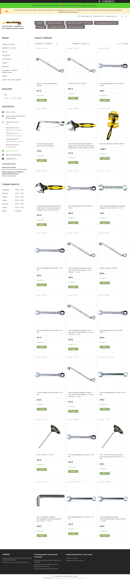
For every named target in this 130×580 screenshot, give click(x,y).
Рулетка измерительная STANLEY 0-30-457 (112, 84)
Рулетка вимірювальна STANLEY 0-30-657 (50, 269)
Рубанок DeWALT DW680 (108, 268)
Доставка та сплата (56, 27)
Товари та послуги (54, 23)
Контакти (40, 27)
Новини (4, 63)
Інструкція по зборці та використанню (10, 71)
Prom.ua (75, 576)
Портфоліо (6, 55)
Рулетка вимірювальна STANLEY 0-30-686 (50, 331)
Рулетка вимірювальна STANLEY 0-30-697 (81, 456)
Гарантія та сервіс (72, 558)
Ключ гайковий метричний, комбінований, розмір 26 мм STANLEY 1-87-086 (113, 519)
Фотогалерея (6, 59)
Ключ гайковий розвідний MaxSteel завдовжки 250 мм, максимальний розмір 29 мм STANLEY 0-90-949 (49, 208)
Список (125, 43)
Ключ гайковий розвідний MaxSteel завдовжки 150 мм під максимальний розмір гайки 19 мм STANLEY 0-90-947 (81, 146)
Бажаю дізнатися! (89, 5)
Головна (39, 23)
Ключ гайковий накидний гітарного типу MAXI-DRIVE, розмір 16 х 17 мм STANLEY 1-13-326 (80, 394)
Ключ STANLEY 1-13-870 (45, 455)
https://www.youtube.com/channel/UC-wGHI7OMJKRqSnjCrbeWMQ (15, 169)
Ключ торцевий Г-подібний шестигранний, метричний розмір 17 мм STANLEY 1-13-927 (49, 519)
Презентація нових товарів (11, 80)
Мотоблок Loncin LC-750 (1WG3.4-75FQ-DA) (15, 562)
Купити (42, 100)
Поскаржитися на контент (61, 578)
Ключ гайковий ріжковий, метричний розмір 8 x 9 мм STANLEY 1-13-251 (112, 207)
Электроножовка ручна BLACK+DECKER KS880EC (45, 145)
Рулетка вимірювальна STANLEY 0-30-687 (50, 393)
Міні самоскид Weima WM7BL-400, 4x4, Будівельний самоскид (46, 565)
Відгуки (4, 76)
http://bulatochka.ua (12, 151)
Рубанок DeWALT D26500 (77, 83)
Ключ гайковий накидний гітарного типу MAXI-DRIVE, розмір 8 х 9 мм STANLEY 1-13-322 (80, 270)
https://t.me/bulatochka (13, 155)
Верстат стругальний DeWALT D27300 (47, 84)
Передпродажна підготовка (106, 23)
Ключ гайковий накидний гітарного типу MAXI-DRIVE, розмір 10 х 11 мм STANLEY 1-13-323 (80, 332)
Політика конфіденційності (78, 578)
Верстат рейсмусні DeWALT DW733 (112, 144)
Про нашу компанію (75, 27)
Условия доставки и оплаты (75, 560)
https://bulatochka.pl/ (9, 176)
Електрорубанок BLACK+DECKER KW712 (111, 331)
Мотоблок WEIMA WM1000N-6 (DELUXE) (46, 569)
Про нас (5, 52)
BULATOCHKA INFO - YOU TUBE (79, 23)
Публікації (5, 66)
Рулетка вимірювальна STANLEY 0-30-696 (113, 393)
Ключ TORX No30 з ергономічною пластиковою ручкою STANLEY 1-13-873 (112, 457)
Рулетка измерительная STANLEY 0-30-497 (80, 207)
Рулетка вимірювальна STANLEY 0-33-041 (81, 518)
